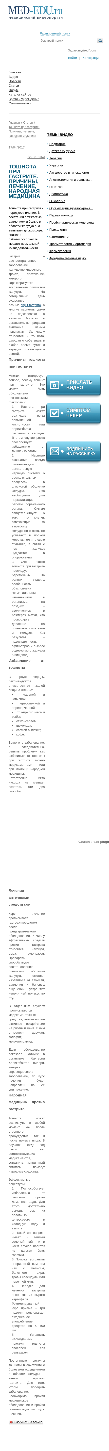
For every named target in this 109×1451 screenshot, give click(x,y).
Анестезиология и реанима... (70, 179)
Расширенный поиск (55, 33)
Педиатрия (57, 144)
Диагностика (58, 194)
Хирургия (56, 165)
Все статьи (36, 157)
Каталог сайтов (20, 94)
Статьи (14, 85)
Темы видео (60, 134)
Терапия (55, 158)
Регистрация (91, 58)
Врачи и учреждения (24, 99)
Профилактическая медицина (71, 222)
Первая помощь (61, 215)
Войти (72, 58)
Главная (15, 72)
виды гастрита (31, 305)
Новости (15, 81)
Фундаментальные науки (67, 258)
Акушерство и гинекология (69, 172)
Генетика (56, 187)
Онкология (57, 201)
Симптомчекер (20, 103)
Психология (58, 229)
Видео (13, 77)
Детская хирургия (62, 151)
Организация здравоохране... (71, 208)
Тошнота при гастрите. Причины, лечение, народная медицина (24, 131)
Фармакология (60, 251)
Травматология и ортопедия (70, 244)
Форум (13, 90)
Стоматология (59, 237)
